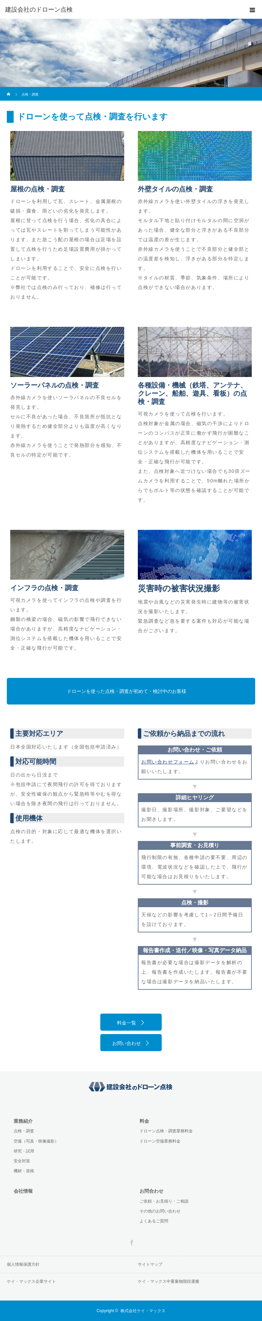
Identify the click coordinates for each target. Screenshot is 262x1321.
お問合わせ (151, 1191)
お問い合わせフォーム (167, 762)
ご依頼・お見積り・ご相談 (164, 1201)
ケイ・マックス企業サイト (31, 1281)
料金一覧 (126, 1023)
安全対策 (22, 1161)
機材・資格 (24, 1170)
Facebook (131, 1241)
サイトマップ (150, 1264)
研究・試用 (24, 1151)
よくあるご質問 (154, 1221)
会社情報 (23, 1191)
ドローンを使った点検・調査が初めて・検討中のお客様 (126, 691)
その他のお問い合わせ (160, 1211)
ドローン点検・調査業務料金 (166, 1131)
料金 (144, 1121)
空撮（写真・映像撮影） (36, 1141)
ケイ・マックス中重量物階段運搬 (168, 1281)
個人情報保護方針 (23, 1264)
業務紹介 (23, 1121)
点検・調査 (24, 1131)
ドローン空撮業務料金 (160, 1141)
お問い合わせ (126, 1043)
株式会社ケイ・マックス (142, 1310)
